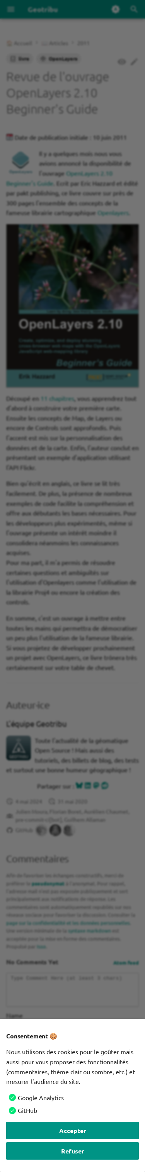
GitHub (27, 1110)
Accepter (72, 1130)
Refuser (72, 1151)
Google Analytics (41, 1097)
